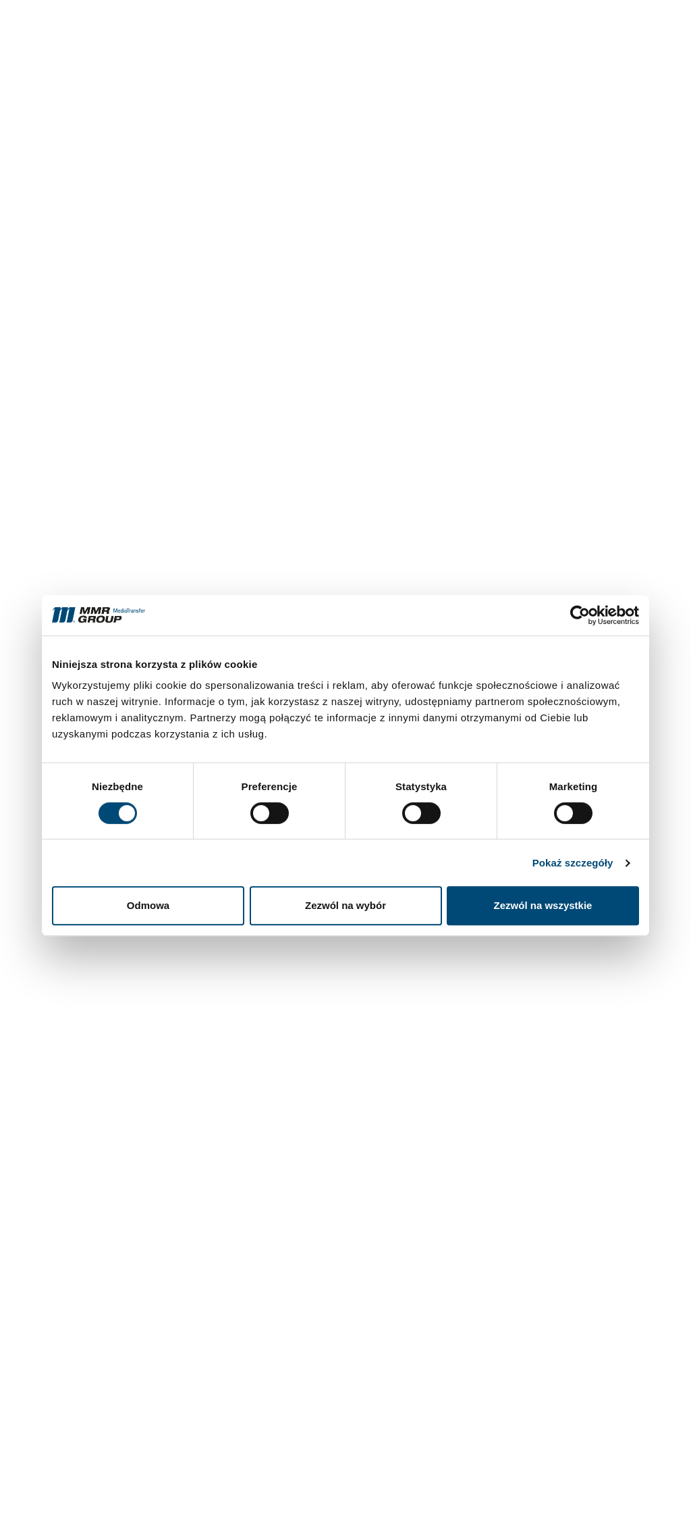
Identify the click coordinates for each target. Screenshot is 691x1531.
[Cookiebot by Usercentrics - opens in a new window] (580, 615)
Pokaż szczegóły (572, 862)
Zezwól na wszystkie (543, 905)
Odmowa (148, 905)
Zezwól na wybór (345, 905)
